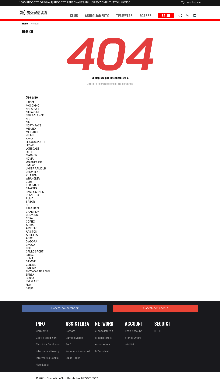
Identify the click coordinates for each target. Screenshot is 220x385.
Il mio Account (133, 330)
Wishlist (129, 344)
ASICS (29, 238)
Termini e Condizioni (48, 344)
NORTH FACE (33, 125)
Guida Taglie (73, 357)
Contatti (70, 330)
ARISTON (31, 231)
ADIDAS (30, 225)
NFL (28, 118)
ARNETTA (32, 234)
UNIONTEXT (33, 171)
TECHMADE (33, 185)
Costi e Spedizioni (46, 337)
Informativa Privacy (47, 351)
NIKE (28, 122)
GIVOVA (30, 244)
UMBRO (30, 165)
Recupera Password (78, 351)
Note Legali (42, 364)
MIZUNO (31, 128)
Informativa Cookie (47, 357)
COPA (29, 218)
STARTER (31, 188)
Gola (28, 248)
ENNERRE (31, 268)
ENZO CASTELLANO (38, 271)
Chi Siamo (42, 330)
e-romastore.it (103, 344)
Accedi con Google (155, 308)
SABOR (30, 201)
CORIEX (30, 221)
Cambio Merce (74, 337)
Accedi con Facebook (65, 308)
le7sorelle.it (102, 351)
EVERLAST (32, 281)
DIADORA (31, 241)
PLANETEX (32, 195)
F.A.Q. (69, 344)
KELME (30, 135)
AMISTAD (31, 228)
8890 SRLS (32, 208)
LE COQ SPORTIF (36, 141)
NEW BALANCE (35, 115)
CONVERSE (32, 214)
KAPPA (30, 102)
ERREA (30, 274)
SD (27, 205)
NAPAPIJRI (32, 108)
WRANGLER (33, 178)
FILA (28, 284)
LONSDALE (32, 148)
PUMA (29, 198)
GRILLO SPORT (35, 251)
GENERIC (31, 264)
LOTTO (30, 152)
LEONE (30, 145)
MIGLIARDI (32, 132)
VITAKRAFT (33, 175)
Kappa (29, 287)
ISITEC (30, 254)
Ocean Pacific (34, 161)
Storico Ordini (133, 337)
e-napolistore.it (104, 330)
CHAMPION (32, 211)
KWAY (29, 138)
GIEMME (31, 261)
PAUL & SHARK (35, 191)
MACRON (31, 155)
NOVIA (30, 158)
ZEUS (29, 181)
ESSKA (30, 278)
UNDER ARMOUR (36, 168)
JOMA (29, 258)
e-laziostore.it (103, 337)
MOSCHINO (32, 105)
